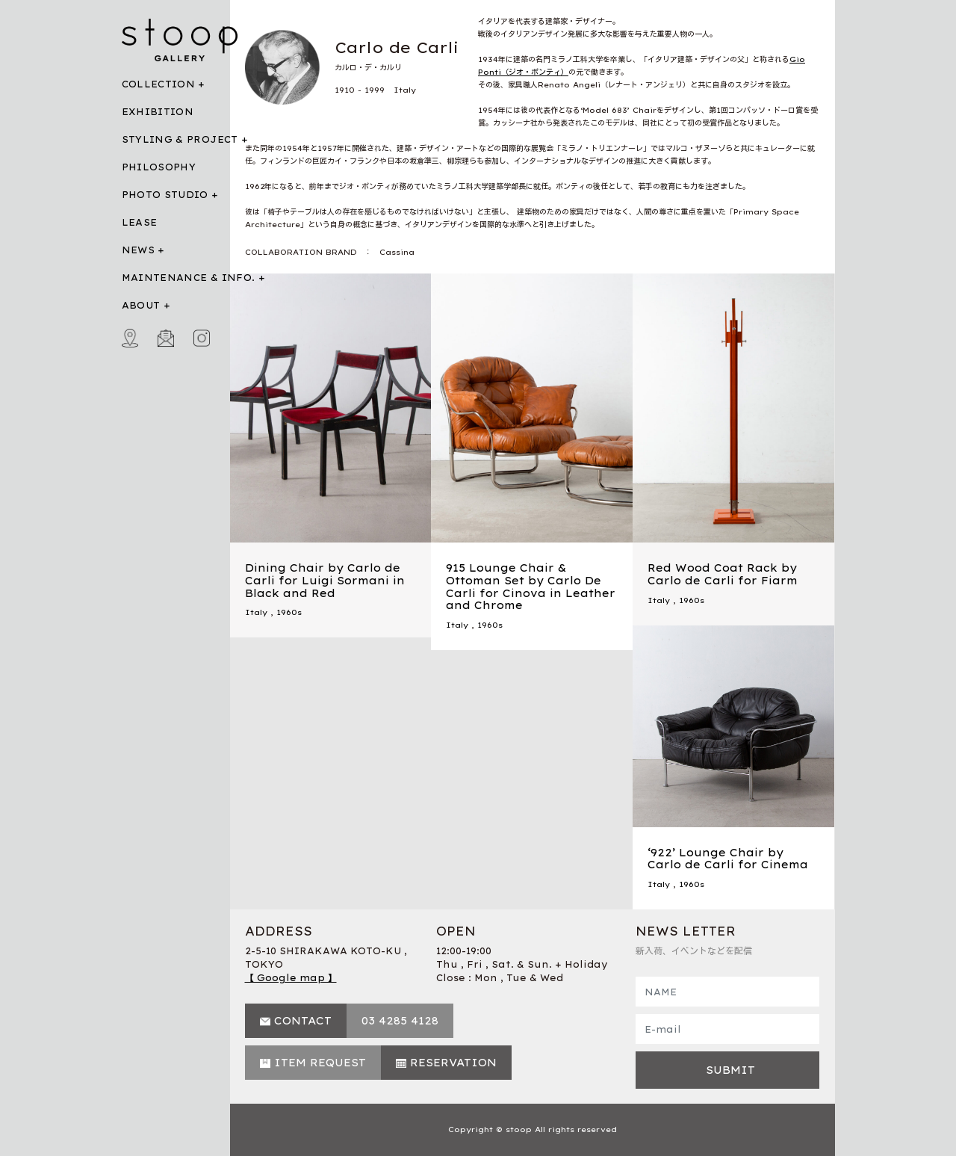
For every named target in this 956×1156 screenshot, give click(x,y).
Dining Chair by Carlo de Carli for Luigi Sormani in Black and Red (325, 580)
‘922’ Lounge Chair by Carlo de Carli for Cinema (728, 859)
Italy (256, 612)
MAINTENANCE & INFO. (188, 277)
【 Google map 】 (291, 977)
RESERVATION (453, 1062)
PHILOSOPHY (159, 167)
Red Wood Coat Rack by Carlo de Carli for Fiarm (723, 574)
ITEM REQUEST (320, 1062)
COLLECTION (159, 84)
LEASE (140, 222)
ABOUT (141, 305)
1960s (289, 612)
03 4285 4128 (399, 1020)
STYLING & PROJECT (180, 139)
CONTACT (303, 1020)
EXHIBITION (158, 111)
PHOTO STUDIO (165, 194)
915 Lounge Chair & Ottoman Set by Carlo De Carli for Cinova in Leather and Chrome (530, 586)
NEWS (138, 250)
